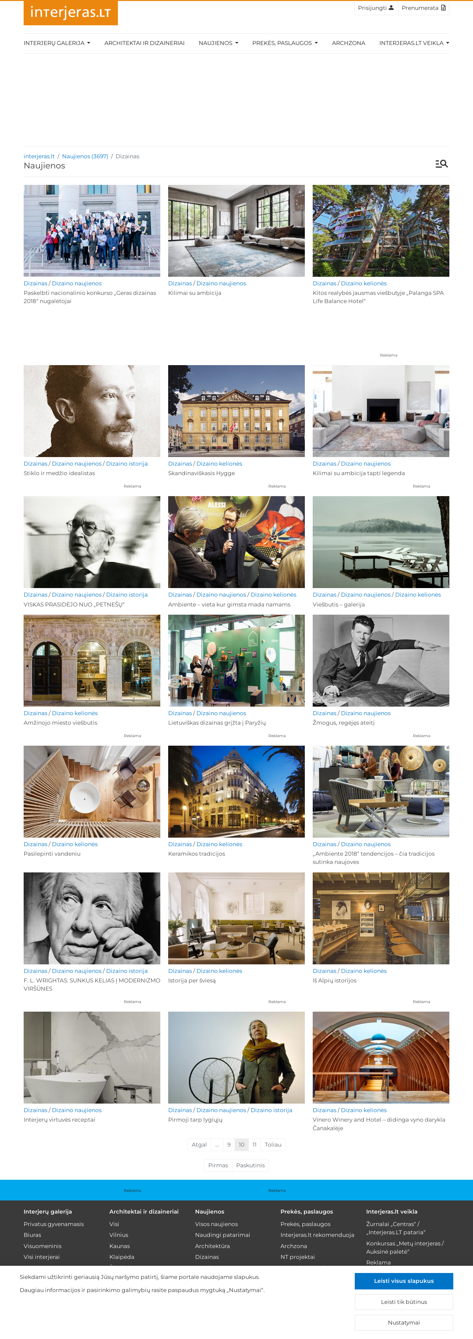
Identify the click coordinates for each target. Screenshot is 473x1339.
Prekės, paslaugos (307, 1211)
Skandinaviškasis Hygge (201, 473)
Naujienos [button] (216, 43)
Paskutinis (250, 1165)
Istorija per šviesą (192, 980)
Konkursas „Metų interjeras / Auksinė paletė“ (405, 1247)
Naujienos (209, 1211)
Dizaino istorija (127, 463)
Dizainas (35, 283)
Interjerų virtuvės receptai (59, 1119)
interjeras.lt (39, 156)
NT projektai (298, 1257)
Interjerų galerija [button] (55, 43)
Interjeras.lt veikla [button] (412, 43)
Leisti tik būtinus (404, 1302)
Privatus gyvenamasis (54, 1224)
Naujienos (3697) (85, 156)
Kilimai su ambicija (194, 293)
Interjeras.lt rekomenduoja (317, 1235)
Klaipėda (121, 1257)
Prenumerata (424, 7)
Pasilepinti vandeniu (52, 853)
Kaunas (119, 1246)
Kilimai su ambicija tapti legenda (359, 473)
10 (241, 1144)
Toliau (273, 1144)
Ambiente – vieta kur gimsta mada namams (229, 604)
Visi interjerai (42, 1257)
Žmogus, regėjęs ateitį (344, 722)
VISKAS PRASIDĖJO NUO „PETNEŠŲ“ (74, 604)
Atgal (199, 1144)
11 (255, 1144)
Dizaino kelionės (364, 283)
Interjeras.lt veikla (391, 1211)
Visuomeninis (42, 1246)
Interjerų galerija (48, 1211)
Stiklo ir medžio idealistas (59, 473)
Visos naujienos (216, 1224)
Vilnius (118, 1235)
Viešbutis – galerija (339, 604)
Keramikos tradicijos (196, 853)
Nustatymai (404, 1322)
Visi (114, 1224)
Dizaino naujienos (76, 283)
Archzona (348, 43)
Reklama (388, 355)
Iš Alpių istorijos (334, 980)
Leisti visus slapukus (404, 1281)
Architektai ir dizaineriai (144, 43)
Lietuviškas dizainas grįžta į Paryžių (217, 722)
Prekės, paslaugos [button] (282, 43)
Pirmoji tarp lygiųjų (195, 1119)
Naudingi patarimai (222, 1235)
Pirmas (218, 1165)
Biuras (32, 1235)
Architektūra (212, 1246)
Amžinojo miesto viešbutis (60, 722)
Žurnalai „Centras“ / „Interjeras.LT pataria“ (396, 1228)
